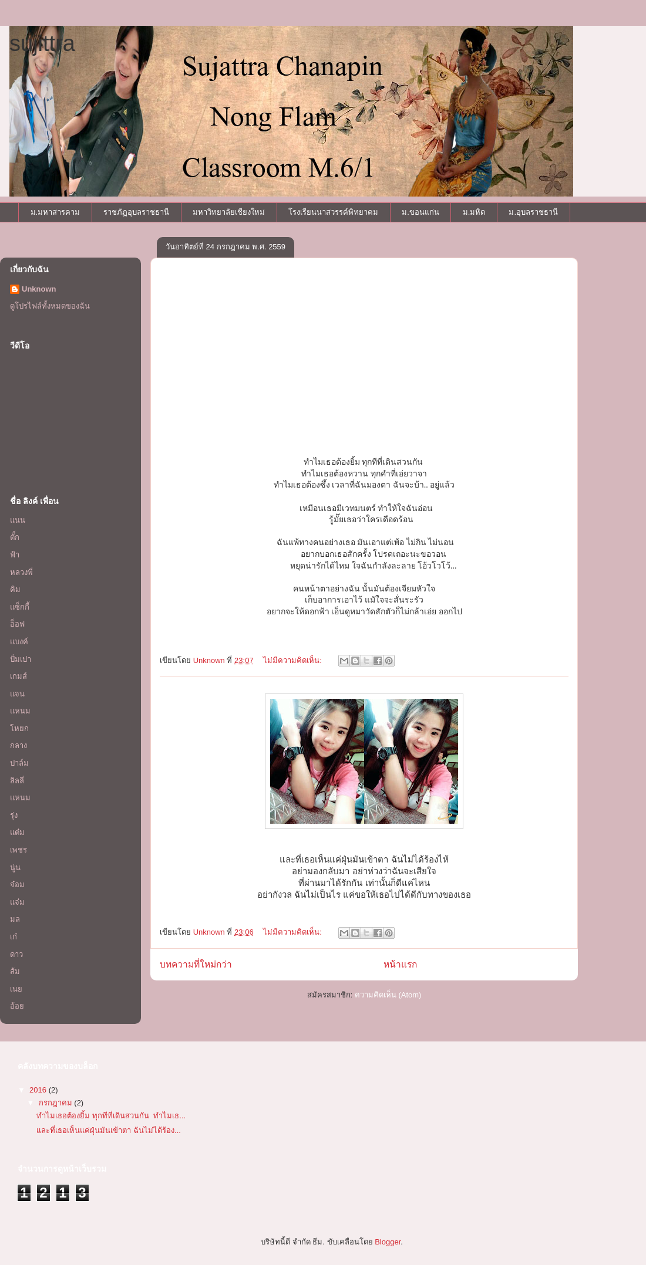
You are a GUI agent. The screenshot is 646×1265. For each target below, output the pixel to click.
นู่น (15, 867)
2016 (39, 1089)
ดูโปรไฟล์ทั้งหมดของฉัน (50, 306)
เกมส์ (18, 676)
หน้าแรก (400, 964)
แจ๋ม (17, 902)
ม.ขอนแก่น (420, 212)
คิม (15, 589)
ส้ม (15, 971)
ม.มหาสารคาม (55, 212)
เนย (16, 989)
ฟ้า (14, 554)
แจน (17, 693)
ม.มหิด (474, 212)
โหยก (19, 728)
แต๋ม (17, 832)
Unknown (39, 289)
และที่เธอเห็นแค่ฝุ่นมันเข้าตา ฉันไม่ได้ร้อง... (108, 1130)
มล (15, 919)
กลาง (18, 745)
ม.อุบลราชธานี (533, 212)
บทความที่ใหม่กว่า (196, 964)
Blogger (388, 1241)
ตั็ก (14, 537)
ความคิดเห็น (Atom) (388, 994)
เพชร (18, 849)
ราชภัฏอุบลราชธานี (136, 212)
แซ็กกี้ (19, 607)
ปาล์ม (19, 763)
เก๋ (13, 936)
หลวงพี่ (21, 572)
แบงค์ (19, 641)
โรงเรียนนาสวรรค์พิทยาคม (333, 212)
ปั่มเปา (20, 659)
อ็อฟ (17, 624)
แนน (17, 520)
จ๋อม (17, 884)
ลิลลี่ (17, 780)
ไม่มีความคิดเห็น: (293, 660)
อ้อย (17, 1006)
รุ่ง (14, 815)
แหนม (20, 710)
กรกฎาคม (57, 1102)
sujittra (42, 43)
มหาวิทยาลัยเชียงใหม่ (229, 212)
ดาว (16, 954)
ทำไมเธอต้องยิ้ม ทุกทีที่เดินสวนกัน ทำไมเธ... (111, 1115)
